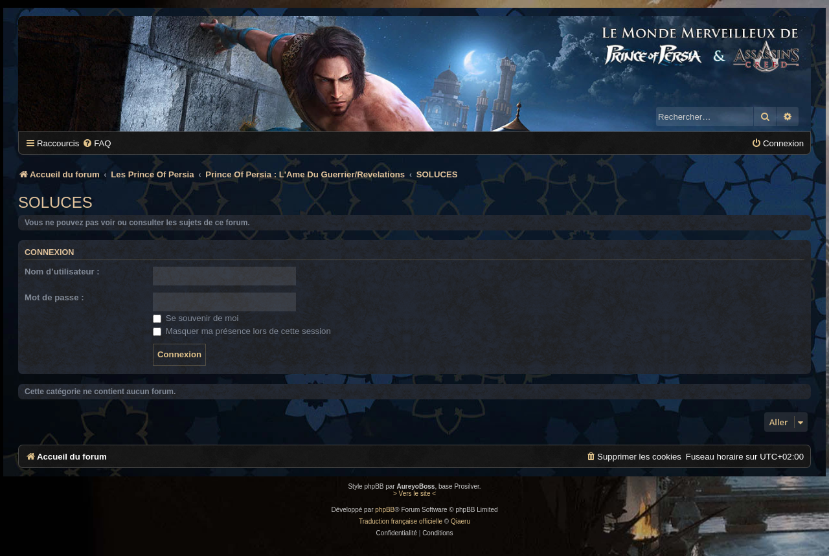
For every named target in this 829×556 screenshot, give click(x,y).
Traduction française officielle (400, 521)
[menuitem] (96, 143)
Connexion (49, 252)
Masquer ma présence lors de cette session (242, 331)
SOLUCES (55, 202)
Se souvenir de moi (196, 318)
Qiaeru (460, 521)
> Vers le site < (414, 493)
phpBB (384, 509)
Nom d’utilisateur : (62, 271)
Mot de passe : (54, 297)
